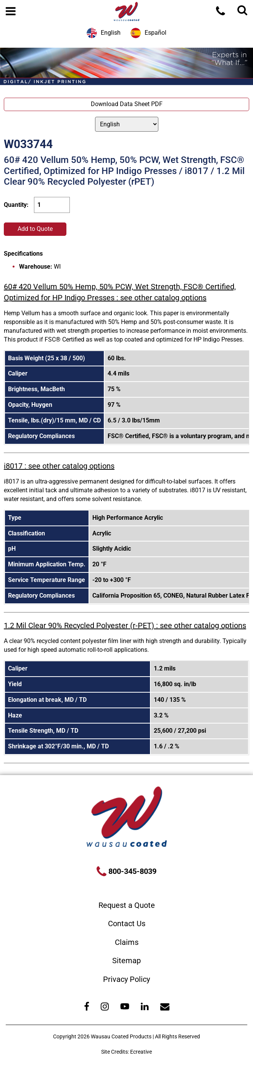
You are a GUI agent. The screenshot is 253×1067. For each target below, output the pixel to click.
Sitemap (126, 960)
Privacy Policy (126, 979)
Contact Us (126, 923)
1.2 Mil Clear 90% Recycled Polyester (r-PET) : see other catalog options (125, 625)
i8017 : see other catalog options (59, 466)
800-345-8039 (131, 871)
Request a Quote (126, 905)
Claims (127, 942)
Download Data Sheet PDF (127, 104)
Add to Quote (35, 228)
